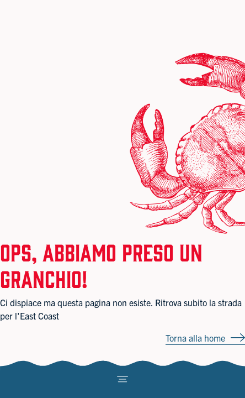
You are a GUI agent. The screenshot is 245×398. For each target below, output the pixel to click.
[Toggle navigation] (122, 379)
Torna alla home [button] (195, 337)
